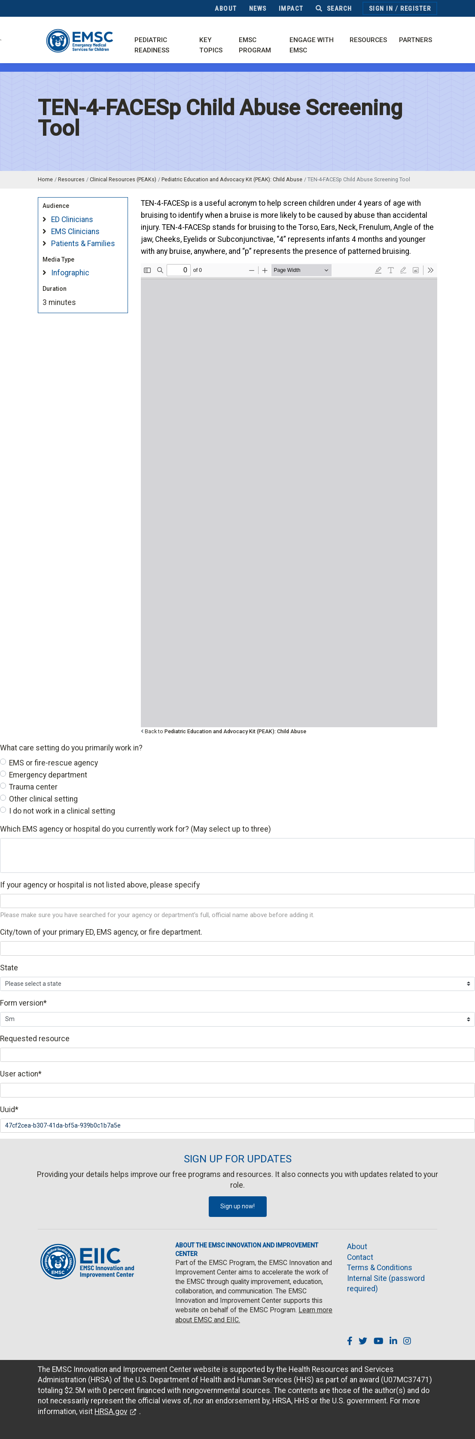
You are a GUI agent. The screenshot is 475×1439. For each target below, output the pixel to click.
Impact (291, 8)
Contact (360, 1257)
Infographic (70, 272)
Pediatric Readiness (151, 45)
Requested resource (35, 1038)
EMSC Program (255, 45)
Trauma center (33, 787)
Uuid (9, 1109)
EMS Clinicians (75, 231)
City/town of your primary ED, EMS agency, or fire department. (101, 932)
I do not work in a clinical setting (62, 811)
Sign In (381, 8)
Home (45, 179)
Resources (368, 40)
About (226, 8)
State (9, 967)
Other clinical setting (43, 799)
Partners (415, 40)
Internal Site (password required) (386, 1283)
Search (334, 8)
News (258, 8)
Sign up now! (237, 1206)
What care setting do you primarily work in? (71, 748)
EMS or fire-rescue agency (53, 763)
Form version (23, 1003)
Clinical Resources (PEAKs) (123, 179)
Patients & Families (83, 243)
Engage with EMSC (311, 45)
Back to (225, 731)
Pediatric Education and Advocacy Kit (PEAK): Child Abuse (231, 179)
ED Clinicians (72, 219)
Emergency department (48, 775)
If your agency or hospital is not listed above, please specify (100, 885)
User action (21, 1074)
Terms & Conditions (379, 1267)
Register (415, 8)
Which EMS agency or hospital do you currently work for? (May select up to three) (135, 829)
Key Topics (210, 45)
